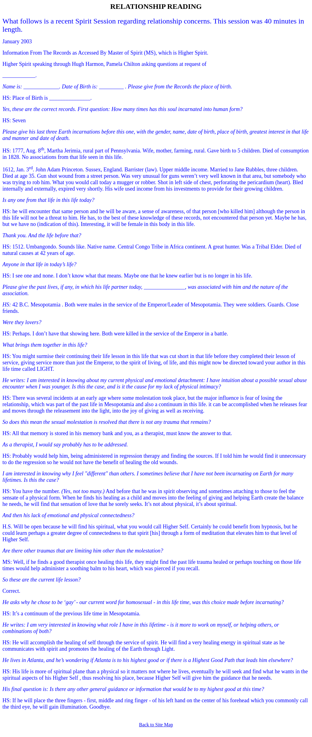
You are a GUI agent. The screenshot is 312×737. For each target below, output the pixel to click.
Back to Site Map (156, 724)
